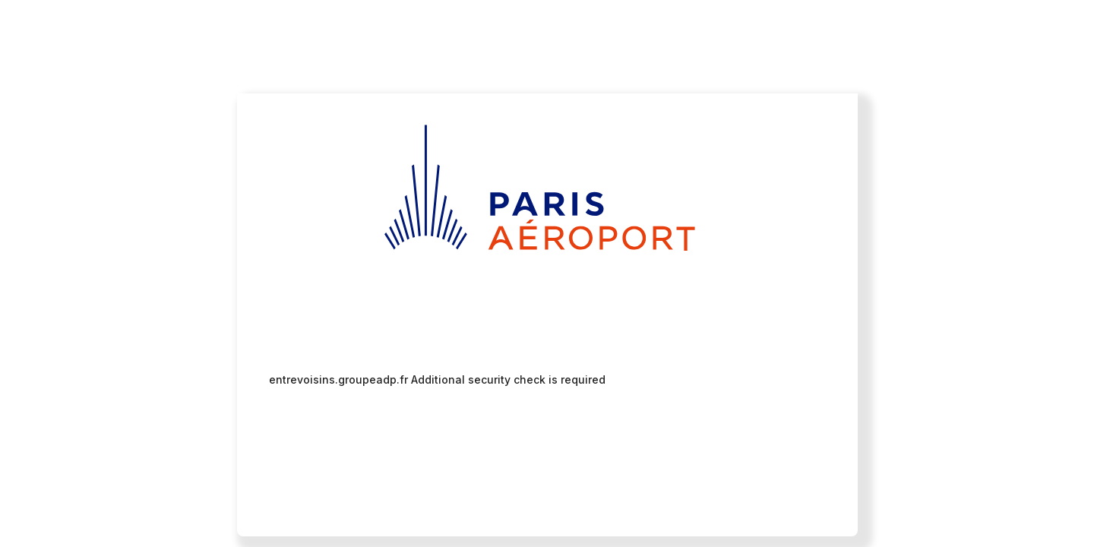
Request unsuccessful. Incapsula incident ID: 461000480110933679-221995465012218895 (547, 273)
